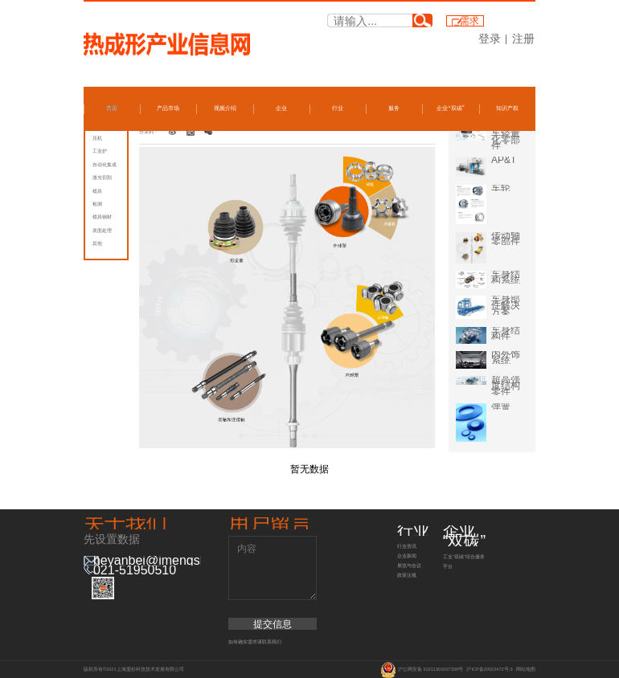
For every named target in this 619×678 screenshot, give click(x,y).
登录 (489, 38)
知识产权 (507, 108)
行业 (337, 108)
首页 (111, 108)
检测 (97, 204)
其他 (97, 243)
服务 (394, 108)
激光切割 (102, 177)
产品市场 (168, 108)
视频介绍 (225, 108)
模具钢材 (102, 216)
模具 (97, 191)
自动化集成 (104, 164)
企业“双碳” (450, 108)
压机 (97, 138)
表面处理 (102, 230)
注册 (523, 38)
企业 (281, 108)
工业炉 (99, 151)
